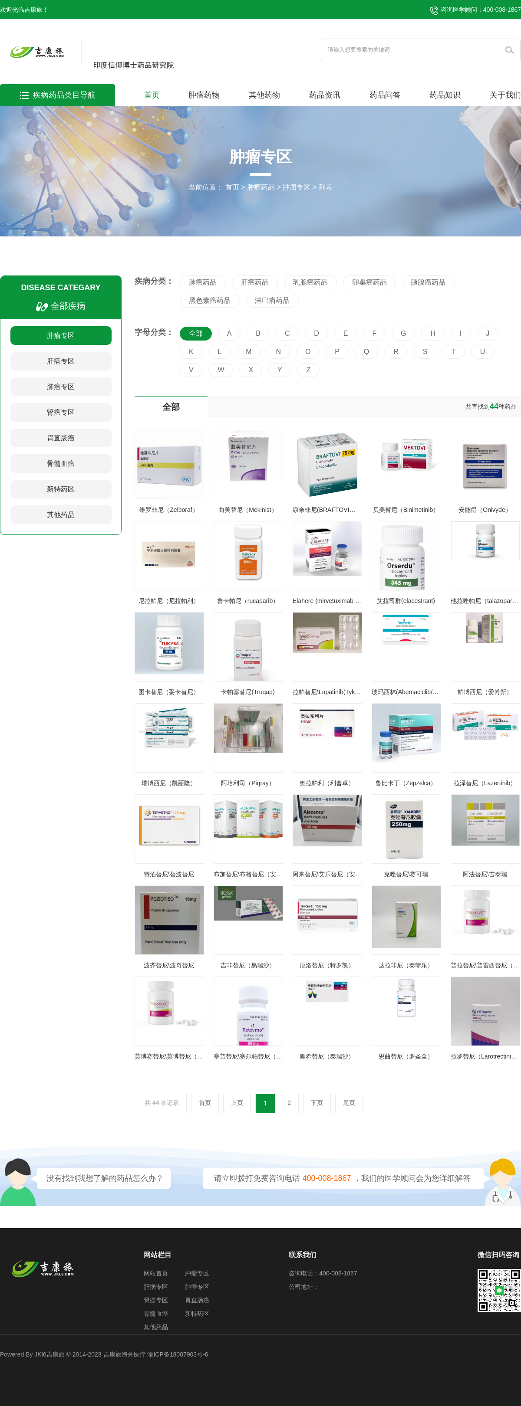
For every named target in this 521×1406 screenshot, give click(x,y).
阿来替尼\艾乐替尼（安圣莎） (333, 874)
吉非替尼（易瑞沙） (248, 965)
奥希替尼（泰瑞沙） (327, 1056)
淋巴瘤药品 (272, 300)
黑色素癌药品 (210, 300)
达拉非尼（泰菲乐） (406, 965)
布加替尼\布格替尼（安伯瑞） (254, 874)
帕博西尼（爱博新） (485, 691)
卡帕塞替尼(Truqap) (247, 691)
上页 (237, 1102)
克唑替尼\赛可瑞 (406, 874)
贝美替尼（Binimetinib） (406, 509)
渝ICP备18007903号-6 (177, 1354)
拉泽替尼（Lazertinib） (485, 783)
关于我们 (505, 95)
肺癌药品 (203, 282)
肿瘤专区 (296, 187)
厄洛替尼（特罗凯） (327, 965)
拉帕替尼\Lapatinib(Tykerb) (329, 691)
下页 (317, 1102)
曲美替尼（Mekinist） (247, 509)
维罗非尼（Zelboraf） (168, 509)
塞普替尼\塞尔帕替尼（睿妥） (254, 1056)
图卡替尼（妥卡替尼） (168, 691)
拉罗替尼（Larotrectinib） (486, 1056)
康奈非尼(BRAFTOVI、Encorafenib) (341, 509)
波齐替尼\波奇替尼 (169, 965)
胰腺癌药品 (428, 282)
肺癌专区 (61, 386)
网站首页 (156, 1273)
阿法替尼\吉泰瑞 (485, 874)
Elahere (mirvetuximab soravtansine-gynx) (349, 600)
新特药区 (61, 489)
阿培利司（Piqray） (248, 783)
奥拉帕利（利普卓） (327, 783)
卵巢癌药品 (369, 282)
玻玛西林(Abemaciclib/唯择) (409, 691)
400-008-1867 (326, 1178)
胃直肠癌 (61, 438)
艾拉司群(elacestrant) (406, 600)
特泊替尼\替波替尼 (169, 874)
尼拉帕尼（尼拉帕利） (168, 600)
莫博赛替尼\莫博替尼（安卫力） (178, 1056)
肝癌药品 (255, 282)
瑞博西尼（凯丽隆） (169, 783)
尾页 (349, 1102)
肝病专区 (61, 361)
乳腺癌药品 (310, 282)
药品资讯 (324, 95)
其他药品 (61, 514)
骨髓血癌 (61, 463)
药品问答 (385, 95)
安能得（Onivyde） (484, 509)
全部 (196, 333)
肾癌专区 (61, 412)
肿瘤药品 (261, 187)
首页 (152, 95)
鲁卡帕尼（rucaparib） (248, 600)
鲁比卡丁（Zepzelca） (406, 783)
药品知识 (445, 95)
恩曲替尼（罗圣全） (406, 1056)
